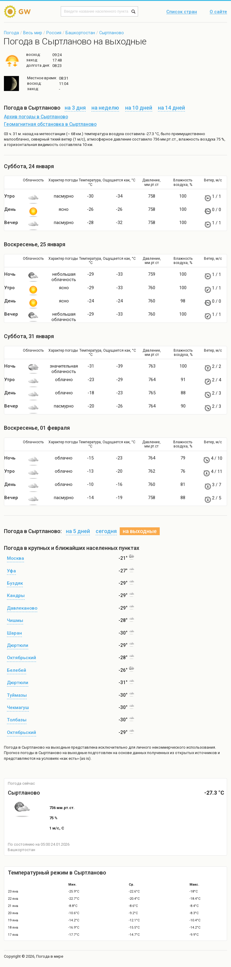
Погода (11, 32)
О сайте (218, 12)
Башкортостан (80, 32)
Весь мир (32, 32)
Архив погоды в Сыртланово (36, 117)
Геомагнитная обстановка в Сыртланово (50, 124)
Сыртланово (111, 32)
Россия (53, 32)
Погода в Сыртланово (24, 747)
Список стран (181, 12)
